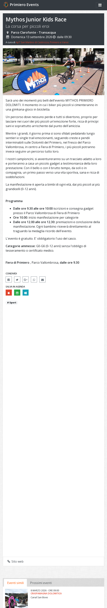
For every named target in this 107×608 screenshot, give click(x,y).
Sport (12, 302)
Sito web (15, 561)
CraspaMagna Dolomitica (46, 593)
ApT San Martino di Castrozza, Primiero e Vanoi (42, 42)
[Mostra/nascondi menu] (100, 5)
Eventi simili (15, 583)
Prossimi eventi (41, 583)
